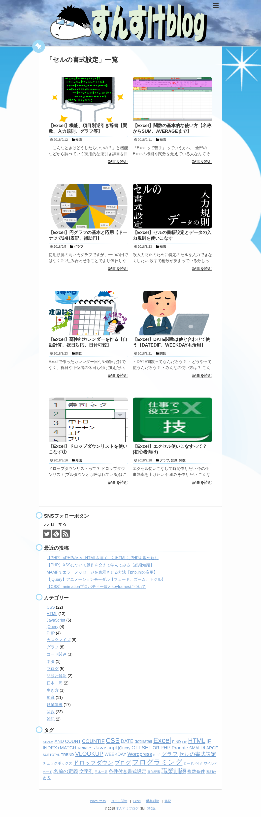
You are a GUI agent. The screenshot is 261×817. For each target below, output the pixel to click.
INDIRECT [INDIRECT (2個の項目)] (85, 748)
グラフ (53, 647)
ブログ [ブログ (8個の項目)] (123, 763)
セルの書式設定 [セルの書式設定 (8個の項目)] (197, 754)
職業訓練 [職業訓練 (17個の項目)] (174, 770)
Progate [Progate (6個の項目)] (180, 747)
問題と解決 (56, 676)
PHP (51, 633)
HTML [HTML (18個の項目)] (196, 740)
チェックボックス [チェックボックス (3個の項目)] (57, 763)
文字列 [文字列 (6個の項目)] (86, 771)
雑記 (51, 719)
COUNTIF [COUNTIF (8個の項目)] (93, 741)
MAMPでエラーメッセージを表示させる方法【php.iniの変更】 (102, 572)
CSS (51, 607)
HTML (52, 614)
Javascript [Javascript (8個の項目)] (105, 747)
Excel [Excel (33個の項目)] (162, 740)
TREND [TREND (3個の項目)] (67, 754)
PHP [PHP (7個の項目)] (166, 747)
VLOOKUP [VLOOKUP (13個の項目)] (89, 754)
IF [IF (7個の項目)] (208, 741)
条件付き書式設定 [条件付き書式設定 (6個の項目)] (127, 771)
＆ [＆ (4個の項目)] (49, 777)
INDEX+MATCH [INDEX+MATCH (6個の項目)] (59, 747)
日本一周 (55, 683)
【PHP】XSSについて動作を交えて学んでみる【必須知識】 (100, 565)
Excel (136, 801)
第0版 (151, 808)
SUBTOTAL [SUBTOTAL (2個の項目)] (51, 755)
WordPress (98, 801)
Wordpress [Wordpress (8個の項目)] (140, 754)
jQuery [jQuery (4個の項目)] (124, 748)
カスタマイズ (58, 640)
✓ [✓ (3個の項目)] (159, 754)
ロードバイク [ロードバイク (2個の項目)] (193, 763)
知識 (51, 697)
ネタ (51, 661)
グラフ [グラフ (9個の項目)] (170, 754)
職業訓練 (55, 705)
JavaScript (56, 620)
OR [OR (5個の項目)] (156, 747)
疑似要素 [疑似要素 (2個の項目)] (153, 772)
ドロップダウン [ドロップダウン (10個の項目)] (93, 763)
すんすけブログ (127, 808)
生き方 (53, 690)
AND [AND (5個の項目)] (59, 741)
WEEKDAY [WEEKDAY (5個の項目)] (115, 754)
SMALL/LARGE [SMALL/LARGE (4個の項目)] (203, 748)
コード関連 (56, 654)
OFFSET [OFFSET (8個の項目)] (141, 747)
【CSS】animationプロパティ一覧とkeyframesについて (96, 587)
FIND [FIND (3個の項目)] (176, 741)
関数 (51, 712)
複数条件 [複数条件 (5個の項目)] (196, 771)
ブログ (53, 669)
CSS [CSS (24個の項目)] (113, 740)
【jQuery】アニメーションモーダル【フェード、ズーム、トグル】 (106, 579)
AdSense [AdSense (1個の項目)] (48, 741)
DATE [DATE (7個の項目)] (127, 741)
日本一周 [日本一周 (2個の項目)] (101, 772)
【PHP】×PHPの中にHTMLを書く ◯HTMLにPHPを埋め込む (103, 558)
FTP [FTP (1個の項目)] (184, 741)
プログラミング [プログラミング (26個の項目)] (157, 762)
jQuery (52, 627)
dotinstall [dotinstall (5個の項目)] (143, 741)
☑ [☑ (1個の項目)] (154, 754)
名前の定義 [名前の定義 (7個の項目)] (65, 771)
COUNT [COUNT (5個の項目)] (73, 741)
